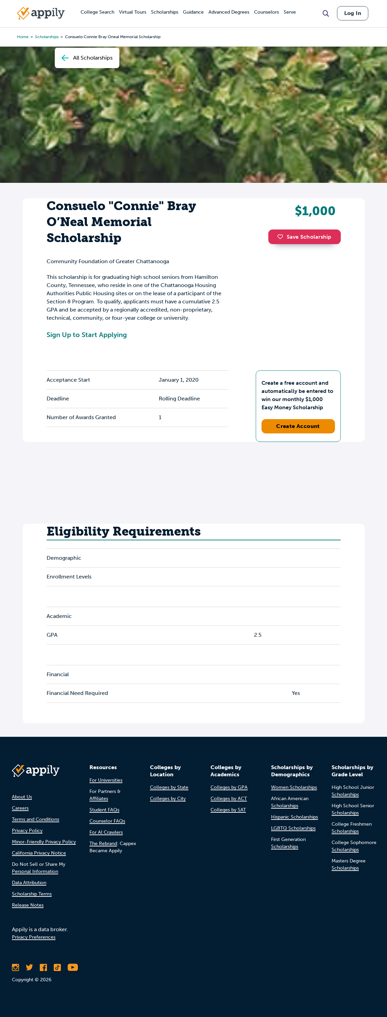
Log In (352, 13)
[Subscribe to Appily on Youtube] (73, 967)
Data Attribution (29, 883)
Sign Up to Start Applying (87, 335)
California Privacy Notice (39, 853)
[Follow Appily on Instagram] (15, 967)
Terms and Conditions (35, 819)
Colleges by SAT (228, 810)
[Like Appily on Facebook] (43, 967)
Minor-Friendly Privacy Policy (44, 842)
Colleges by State (169, 787)
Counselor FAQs (107, 821)
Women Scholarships (294, 787)
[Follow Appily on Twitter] (29, 967)
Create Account (298, 426)
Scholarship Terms (32, 894)
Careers (20, 808)
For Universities (105, 780)
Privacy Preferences (33, 937)
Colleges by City (168, 798)
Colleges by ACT (229, 798)
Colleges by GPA (229, 787)
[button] (281, 236)
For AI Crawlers (106, 832)
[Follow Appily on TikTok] (57, 967)
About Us (22, 797)
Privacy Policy (27, 830)
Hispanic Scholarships (294, 817)
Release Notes (28, 905)
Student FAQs (104, 810)
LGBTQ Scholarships (293, 828)
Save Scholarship (304, 237)
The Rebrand (103, 843)
